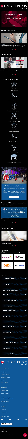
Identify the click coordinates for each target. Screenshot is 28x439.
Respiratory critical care (14, 131)
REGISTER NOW (14, 197)
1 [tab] (12, 25)
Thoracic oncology (14, 152)
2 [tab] (13, 25)
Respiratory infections (14, 141)
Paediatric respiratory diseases (14, 111)
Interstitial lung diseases (14, 100)
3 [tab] (14, 25)
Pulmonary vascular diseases (14, 121)
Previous (12, 49)
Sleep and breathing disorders (14, 162)
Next (15, 49)
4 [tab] (15, 25)
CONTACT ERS (6, 423)
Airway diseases (14, 90)
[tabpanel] (14, 19)
